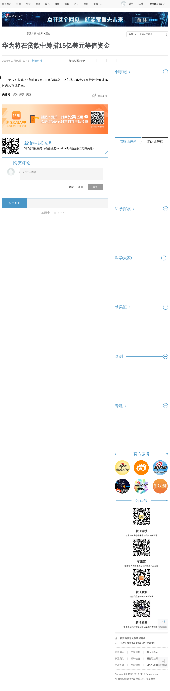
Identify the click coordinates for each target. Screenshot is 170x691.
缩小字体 (91, 60)
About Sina (152, 652)
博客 (66, 4)
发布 (95, 187)
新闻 (18, 4)
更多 (97, 4)
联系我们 (119, 658)
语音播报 (163, 649)
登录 (71, 187)
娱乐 (47, 4)
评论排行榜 (155, 142)
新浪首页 (6, 4)
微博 (122, 60)
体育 (28, 4)
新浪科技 (31, 33)
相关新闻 (14, 203)
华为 (15, 94)
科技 (57, 4)
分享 (142, 60)
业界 (40, 33)
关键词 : (7, 94)
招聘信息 (135, 658)
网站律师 (135, 664)
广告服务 (135, 652)
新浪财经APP (77, 60)
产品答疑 (119, 664)
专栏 (86, 4)
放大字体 (101, 60)
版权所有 (150, 678)
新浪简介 (119, 652)
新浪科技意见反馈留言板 (132, 638)
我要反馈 (102, 95)
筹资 (22, 94)
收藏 (112, 60)
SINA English (153, 664)
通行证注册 (152, 658)
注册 (140, 3)
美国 (29, 94)
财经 (38, 4)
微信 (132, 60)
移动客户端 (157, 3)
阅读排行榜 (128, 142)
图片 (76, 4)
